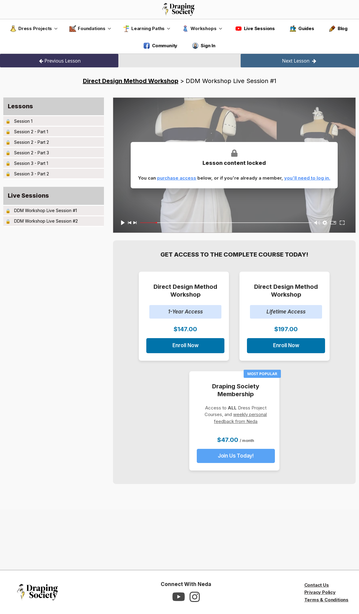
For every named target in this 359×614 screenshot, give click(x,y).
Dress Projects (31, 28)
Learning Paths (144, 28)
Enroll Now (185, 345)
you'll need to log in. (307, 178)
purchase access (176, 178)
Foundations (87, 28)
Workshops (199, 28)
